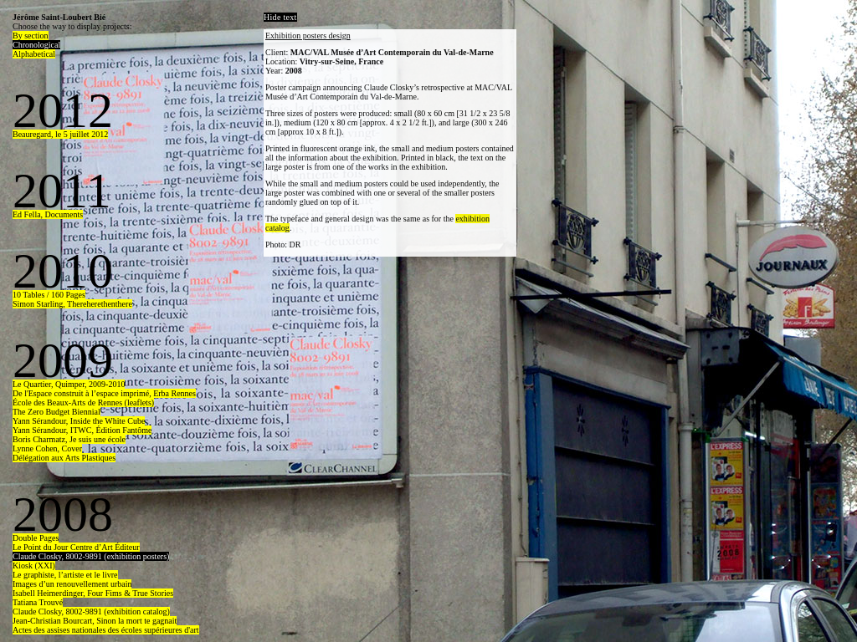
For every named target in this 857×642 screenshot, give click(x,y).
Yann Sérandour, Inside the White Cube (79, 420)
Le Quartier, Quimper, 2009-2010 (69, 384)
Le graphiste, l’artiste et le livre (65, 574)
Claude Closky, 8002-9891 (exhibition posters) (91, 556)
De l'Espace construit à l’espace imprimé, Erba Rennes (104, 393)
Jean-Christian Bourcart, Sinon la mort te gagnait (95, 620)
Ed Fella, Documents (48, 214)
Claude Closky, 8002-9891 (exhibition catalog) (91, 611)
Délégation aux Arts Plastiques (64, 457)
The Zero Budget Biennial (56, 411)
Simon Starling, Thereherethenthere (72, 303)
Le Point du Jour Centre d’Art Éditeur (76, 547)
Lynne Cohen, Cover (47, 448)
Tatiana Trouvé (38, 602)
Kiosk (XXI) (34, 565)
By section (31, 35)
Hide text (280, 17)
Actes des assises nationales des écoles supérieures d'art (106, 629)
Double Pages (36, 538)
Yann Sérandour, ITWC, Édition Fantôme (82, 430)
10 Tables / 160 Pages (49, 294)
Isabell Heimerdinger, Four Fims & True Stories (93, 593)
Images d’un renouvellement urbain (72, 583)
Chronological (36, 44)
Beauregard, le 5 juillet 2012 (60, 134)
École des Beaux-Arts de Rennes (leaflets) (83, 402)
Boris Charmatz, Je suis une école (69, 439)
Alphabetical (34, 54)
